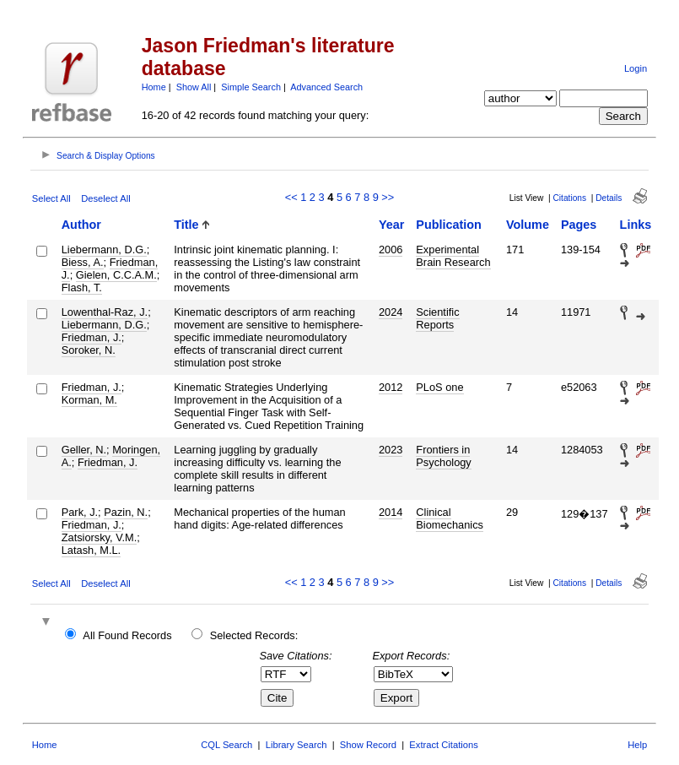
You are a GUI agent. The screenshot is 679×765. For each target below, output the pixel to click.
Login (635, 68)
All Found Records (127, 635)
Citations (569, 198)
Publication (449, 224)
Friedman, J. (91, 337)
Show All (194, 87)
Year (391, 224)
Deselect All (105, 198)
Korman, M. (89, 399)
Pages (578, 224)
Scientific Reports (437, 318)
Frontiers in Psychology (443, 456)
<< (291, 197)
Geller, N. (84, 449)
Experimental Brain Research (453, 256)
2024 (390, 312)
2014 (390, 512)
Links (636, 224)
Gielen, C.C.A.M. (116, 275)
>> (387, 197)
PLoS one (439, 387)
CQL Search (226, 745)
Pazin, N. (126, 512)
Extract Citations (443, 745)
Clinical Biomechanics (449, 518)
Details (608, 198)
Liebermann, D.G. (104, 249)
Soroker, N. (89, 350)
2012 (390, 387)
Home (154, 87)
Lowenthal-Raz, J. (105, 312)
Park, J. (80, 512)
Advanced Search (326, 87)
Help (637, 745)
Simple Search (251, 87)
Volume (527, 224)
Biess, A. (83, 262)
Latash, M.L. (91, 550)
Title (186, 224)
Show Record (368, 745)
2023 (390, 449)
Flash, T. (82, 287)
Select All (51, 198)
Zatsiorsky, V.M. (99, 537)
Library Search (296, 745)
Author (81, 224)
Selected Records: (254, 635)
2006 (390, 249)
